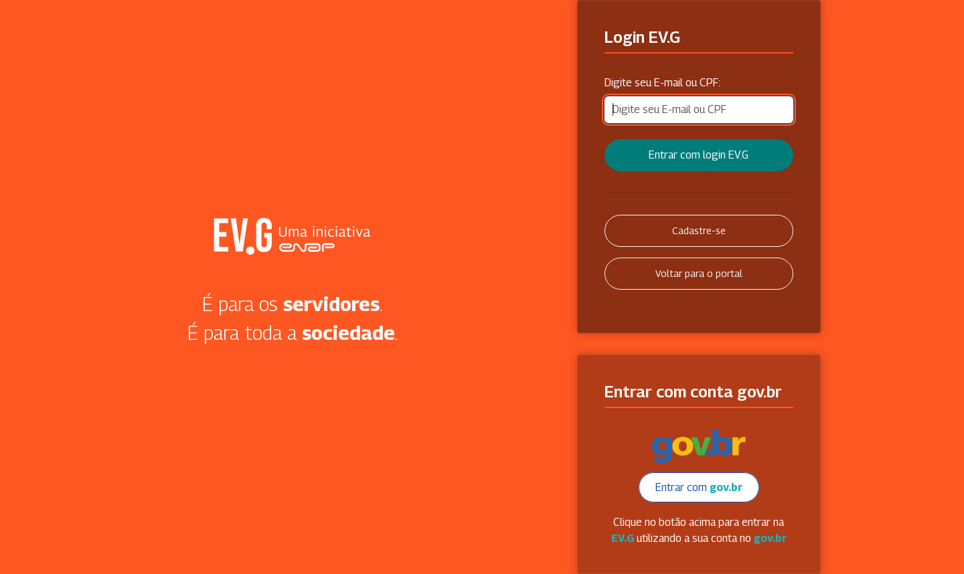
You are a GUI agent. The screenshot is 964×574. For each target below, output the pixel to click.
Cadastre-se (699, 230)
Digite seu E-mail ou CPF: (662, 82)
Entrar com (698, 487)
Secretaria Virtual (292, 236)
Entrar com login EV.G (698, 155)
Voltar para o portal (698, 273)
